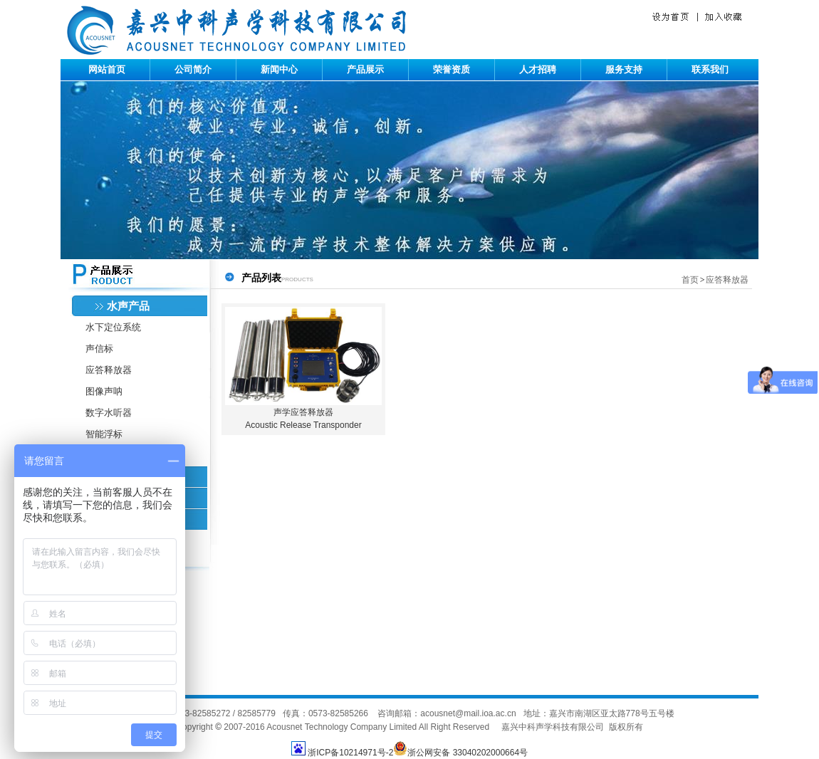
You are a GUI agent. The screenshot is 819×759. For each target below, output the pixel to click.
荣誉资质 (451, 69)
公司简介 (193, 69)
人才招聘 (537, 69)
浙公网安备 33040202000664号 (460, 753)
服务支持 (623, 69)
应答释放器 (108, 370)
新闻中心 (279, 69)
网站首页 (106, 69)
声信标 (99, 348)
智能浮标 (103, 434)
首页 (690, 280)
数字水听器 (108, 412)
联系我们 (710, 69)
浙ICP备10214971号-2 (350, 753)
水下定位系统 (113, 327)
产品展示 (365, 69)
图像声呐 (103, 391)
